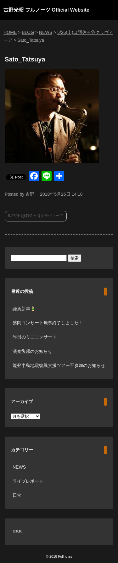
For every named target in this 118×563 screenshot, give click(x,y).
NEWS (19, 467)
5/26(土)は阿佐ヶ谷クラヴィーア (35, 216)
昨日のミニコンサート (35, 336)
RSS (17, 531)
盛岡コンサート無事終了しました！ (48, 322)
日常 (17, 495)
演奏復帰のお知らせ (32, 351)
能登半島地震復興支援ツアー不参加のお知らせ (59, 365)
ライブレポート (28, 481)
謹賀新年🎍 (24, 308)
